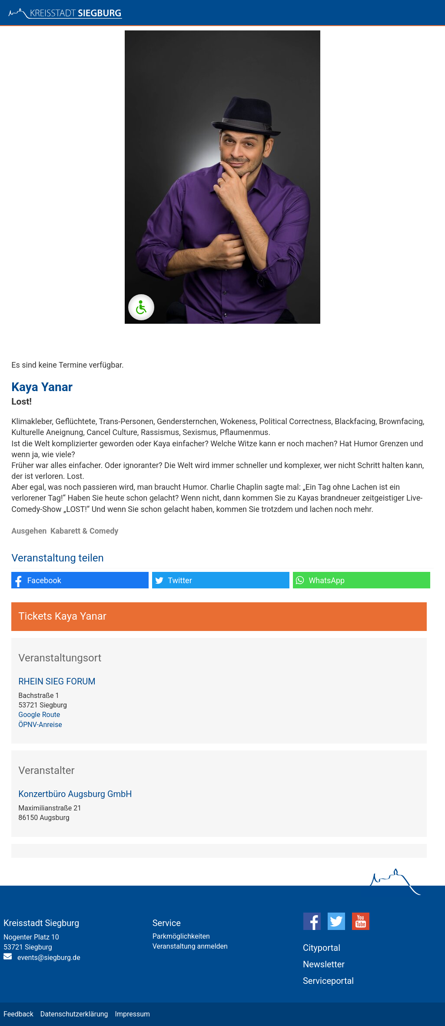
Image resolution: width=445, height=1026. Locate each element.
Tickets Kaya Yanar (62, 616)
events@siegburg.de (48, 957)
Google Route (39, 715)
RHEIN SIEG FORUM (56, 681)
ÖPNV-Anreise (40, 725)
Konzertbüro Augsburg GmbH (75, 794)
